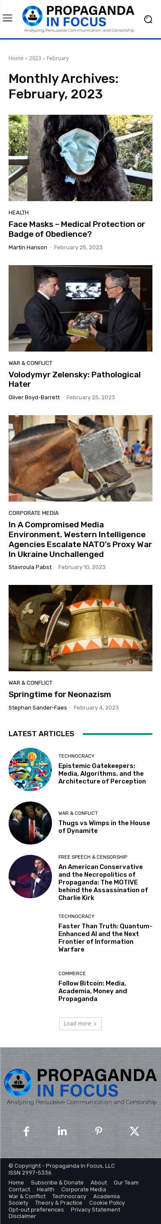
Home (16, 58)
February (58, 58)
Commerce (72, 973)
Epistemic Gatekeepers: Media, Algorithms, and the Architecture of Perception (102, 773)
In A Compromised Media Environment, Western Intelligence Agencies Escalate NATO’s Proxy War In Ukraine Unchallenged (80, 539)
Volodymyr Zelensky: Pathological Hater (75, 379)
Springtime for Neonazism (60, 694)
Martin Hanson (28, 247)
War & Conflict (30, 363)
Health (19, 212)
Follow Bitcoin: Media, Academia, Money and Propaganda (92, 991)
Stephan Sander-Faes (38, 707)
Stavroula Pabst (30, 567)
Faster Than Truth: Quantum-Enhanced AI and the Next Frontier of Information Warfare (105, 937)
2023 (35, 58)
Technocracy (76, 756)
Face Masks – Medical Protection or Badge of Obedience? (77, 229)
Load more (80, 1023)
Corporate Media (34, 513)
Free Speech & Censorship (92, 857)
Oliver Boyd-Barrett (34, 397)
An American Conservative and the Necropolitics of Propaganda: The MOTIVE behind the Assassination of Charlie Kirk (103, 882)
